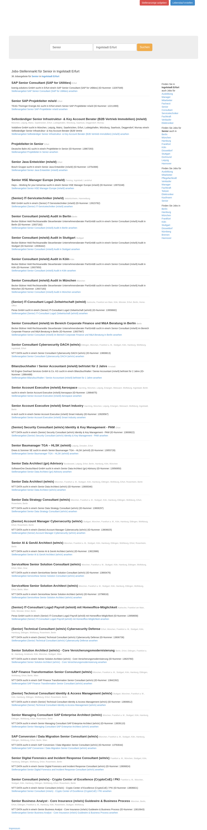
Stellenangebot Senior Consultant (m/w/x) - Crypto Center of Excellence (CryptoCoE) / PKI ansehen (61, 791)
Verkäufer (166, 119)
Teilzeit (165, 191)
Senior (165, 106)
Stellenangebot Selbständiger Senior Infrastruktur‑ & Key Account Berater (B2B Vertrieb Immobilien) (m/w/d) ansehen (70, 134)
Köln (164, 147)
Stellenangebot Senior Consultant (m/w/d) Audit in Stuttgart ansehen (45, 249)
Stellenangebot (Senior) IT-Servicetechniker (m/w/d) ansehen (42, 206)
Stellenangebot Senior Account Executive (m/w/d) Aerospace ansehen (46, 396)
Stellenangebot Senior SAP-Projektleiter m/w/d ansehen (39, 109)
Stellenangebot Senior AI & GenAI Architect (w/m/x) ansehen (41, 554)
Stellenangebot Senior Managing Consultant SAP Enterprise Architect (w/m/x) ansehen (54, 726)
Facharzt (166, 103)
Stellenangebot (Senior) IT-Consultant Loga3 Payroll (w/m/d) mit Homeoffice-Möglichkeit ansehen (60, 619)
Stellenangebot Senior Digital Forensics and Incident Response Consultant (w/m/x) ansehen (57, 769)
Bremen (166, 235)
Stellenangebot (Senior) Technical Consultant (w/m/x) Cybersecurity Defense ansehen (54, 640)
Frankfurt (166, 144)
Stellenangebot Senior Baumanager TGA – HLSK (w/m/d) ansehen (44, 453)
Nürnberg (166, 231)
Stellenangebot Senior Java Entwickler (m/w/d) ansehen (39, 170)
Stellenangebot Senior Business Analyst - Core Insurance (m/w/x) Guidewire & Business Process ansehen (64, 812)
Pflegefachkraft (169, 178)
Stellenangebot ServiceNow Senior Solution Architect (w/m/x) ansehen (46, 597)
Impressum (14, 828)
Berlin (165, 134)
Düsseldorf (167, 150)
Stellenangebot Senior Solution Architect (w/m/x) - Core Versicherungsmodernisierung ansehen (59, 662)
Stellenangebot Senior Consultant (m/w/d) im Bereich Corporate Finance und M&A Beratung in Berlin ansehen (66, 334)
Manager (166, 97)
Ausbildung (167, 94)
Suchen (145, 47)
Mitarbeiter (167, 100)
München (166, 137)
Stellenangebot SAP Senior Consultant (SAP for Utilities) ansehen (44, 91)
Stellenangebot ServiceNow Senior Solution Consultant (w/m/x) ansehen (47, 576)
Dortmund (167, 157)
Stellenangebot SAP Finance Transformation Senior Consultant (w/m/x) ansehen (51, 683)
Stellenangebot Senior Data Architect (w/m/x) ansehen (38, 490)
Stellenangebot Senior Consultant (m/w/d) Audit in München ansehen (46, 292)
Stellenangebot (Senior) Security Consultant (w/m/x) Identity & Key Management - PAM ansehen (59, 435)
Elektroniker (168, 123)
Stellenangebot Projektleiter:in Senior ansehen (34, 152)
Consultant (167, 110)
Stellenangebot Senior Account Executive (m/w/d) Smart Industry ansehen (48, 417)
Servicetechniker (170, 113)
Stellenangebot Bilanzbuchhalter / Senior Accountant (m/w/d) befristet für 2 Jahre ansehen (56, 377)
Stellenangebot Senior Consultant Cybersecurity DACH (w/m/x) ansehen (47, 356)
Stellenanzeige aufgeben (154, 2)
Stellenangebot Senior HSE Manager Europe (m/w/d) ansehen (42, 188)
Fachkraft (166, 116)
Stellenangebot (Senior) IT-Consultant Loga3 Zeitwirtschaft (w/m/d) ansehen (49, 313)
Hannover (167, 163)
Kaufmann (167, 197)
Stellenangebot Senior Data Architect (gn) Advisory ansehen (41, 471)
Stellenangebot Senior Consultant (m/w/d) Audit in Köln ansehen (43, 270)
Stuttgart (166, 153)
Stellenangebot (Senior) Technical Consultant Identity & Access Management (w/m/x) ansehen (58, 705)
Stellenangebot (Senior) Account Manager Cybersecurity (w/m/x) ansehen (48, 533)
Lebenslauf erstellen (183, 2)
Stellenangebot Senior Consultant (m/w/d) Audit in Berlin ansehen (44, 228)
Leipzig (165, 160)
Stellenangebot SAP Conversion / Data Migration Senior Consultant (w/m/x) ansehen (53, 748)
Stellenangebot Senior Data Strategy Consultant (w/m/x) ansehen (44, 511)
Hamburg (166, 141)
